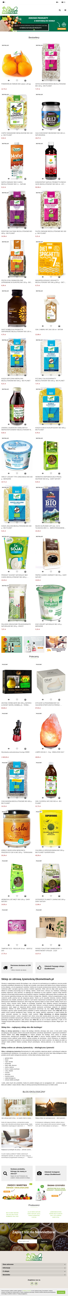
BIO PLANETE (58, 1213)
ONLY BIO (15, 1216)
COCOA (34, 1217)
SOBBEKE (9, 1216)
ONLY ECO (53, 1215)
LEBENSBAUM (54, 1212)
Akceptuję (61, 1292)
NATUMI (38, 1212)
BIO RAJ (8, 1214)
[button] (63, 2)
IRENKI (59, 1215)
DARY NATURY (32, 1213)
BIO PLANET (10, 1212)
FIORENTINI (36, 1215)
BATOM (16, 1212)
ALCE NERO (31, 1212)
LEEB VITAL (55, 1217)
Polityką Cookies (27, 1290)
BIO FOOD (15, 1214)
